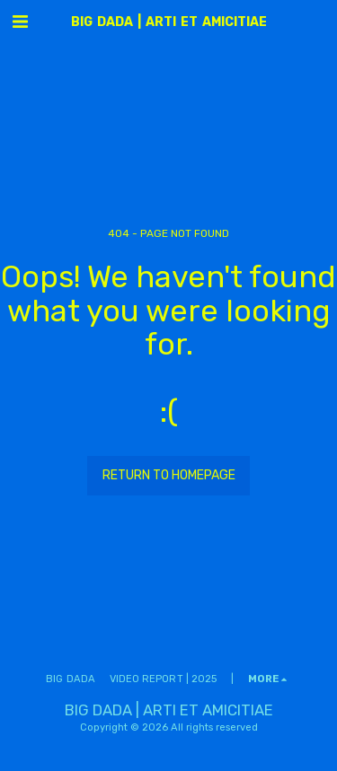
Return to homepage (168, 475)
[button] (19, 21)
